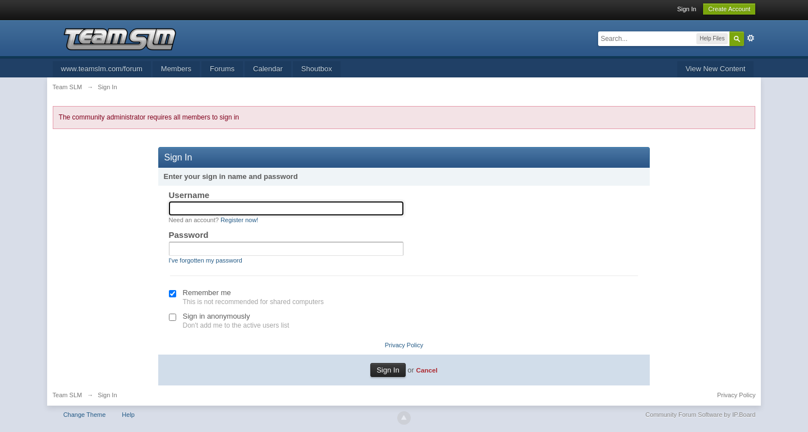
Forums (222, 69)
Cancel (426, 370)
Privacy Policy (404, 345)
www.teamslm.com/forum (102, 69)
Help (128, 414)
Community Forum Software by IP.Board (700, 414)
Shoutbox (316, 69)
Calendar (268, 69)
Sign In (686, 9)
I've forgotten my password (205, 260)
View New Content (716, 69)
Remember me (207, 292)
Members (176, 69)
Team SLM (67, 395)
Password (189, 235)
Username (189, 195)
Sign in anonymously (216, 316)
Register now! (239, 220)
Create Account (729, 9)
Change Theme (84, 414)
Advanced (750, 38)
